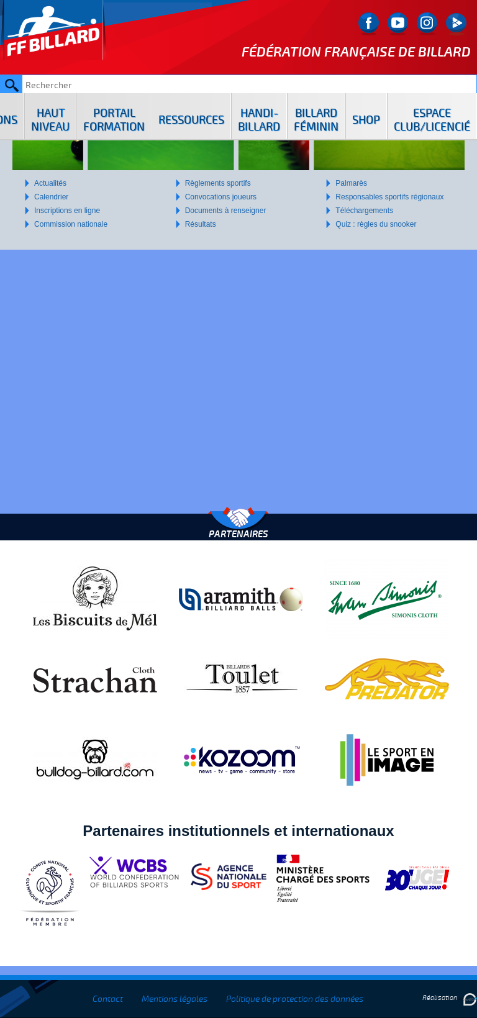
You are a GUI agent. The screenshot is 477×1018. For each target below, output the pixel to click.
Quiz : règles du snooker (375, 224)
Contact (108, 999)
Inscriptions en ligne (67, 210)
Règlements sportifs (218, 183)
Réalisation (449, 998)
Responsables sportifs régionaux (389, 197)
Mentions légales (174, 999)
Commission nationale (70, 224)
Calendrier (51, 197)
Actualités (50, 183)
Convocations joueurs (221, 197)
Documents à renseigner (225, 210)
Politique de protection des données (294, 999)
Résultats (200, 224)
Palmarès (351, 183)
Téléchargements (364, 210)
